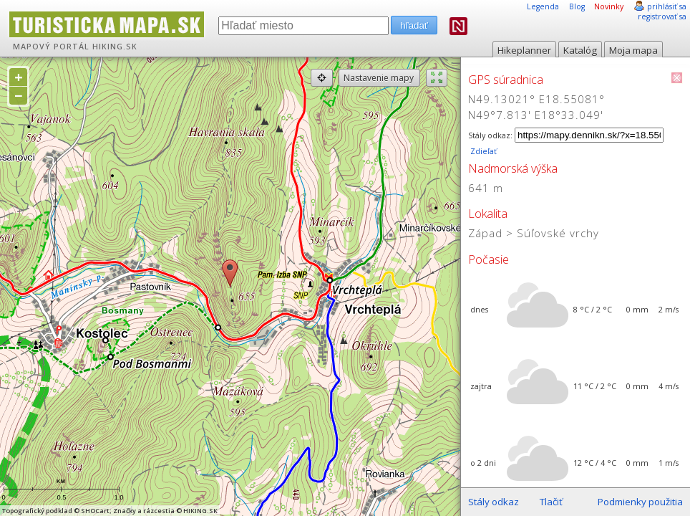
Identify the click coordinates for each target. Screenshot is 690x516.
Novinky (608, 6)
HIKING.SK (114, 47)
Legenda (543, 6)
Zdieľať (482, 151)
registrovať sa (662, 16)
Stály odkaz (493, 501)
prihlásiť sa (666, 6)
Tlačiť (551, 501)
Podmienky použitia (640, 501)
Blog (577, 6)
